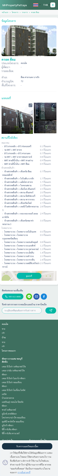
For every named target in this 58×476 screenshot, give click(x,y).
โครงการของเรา (9, 350)
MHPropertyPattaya (14, 5)
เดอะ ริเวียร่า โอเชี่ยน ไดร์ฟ (13, 390)
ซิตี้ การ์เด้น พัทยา (9, 429)
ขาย (3, 328)
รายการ (25, 12)
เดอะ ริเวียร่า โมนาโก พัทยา (13, 378)
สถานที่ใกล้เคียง (9, 137)
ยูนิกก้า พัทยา (7, 425)
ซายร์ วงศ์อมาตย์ (9, 409)
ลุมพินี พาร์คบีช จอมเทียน (13, 421)
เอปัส (4, 394)
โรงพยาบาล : (7, 228)
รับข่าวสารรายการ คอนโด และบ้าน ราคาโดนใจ (24, 304)
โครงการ (15, 12)
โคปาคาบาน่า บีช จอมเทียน (13, 417)
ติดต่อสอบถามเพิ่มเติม (12, 290)
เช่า (3, 332)
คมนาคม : (6, 142)
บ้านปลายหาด (8, 397)
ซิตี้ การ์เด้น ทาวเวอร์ (10, 433)
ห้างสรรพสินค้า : (8, 167)
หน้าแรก (5, 12)
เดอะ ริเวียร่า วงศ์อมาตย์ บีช (14, 366)
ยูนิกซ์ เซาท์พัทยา (9, 413)
